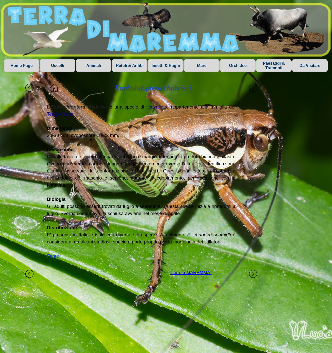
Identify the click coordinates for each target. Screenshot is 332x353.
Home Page (21, 65)
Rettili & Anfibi (130, 65)
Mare (201, 65)
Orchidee (237, 65)
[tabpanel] (141, 181)
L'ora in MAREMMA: (190, 272)
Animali (93, 65)
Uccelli (57, 65)
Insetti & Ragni (166, 65)
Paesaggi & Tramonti (274, 65)
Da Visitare (310, 65)
